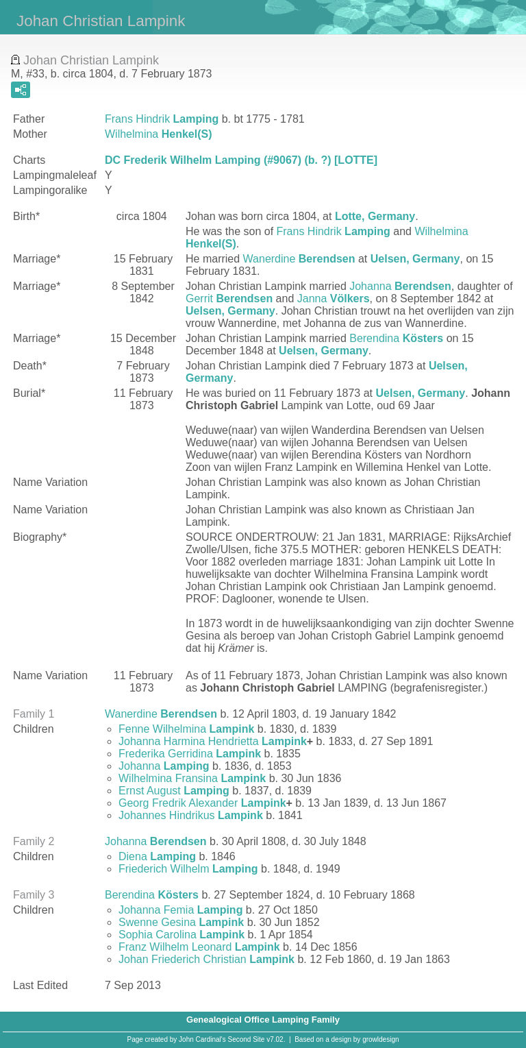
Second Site (246, 1039)
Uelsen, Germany (415, 259)
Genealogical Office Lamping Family (263, 1019)
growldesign (380, 1039)
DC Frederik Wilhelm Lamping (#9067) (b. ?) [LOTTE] (241, 160)
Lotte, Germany (375, 216)
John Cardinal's (202, 1039)
